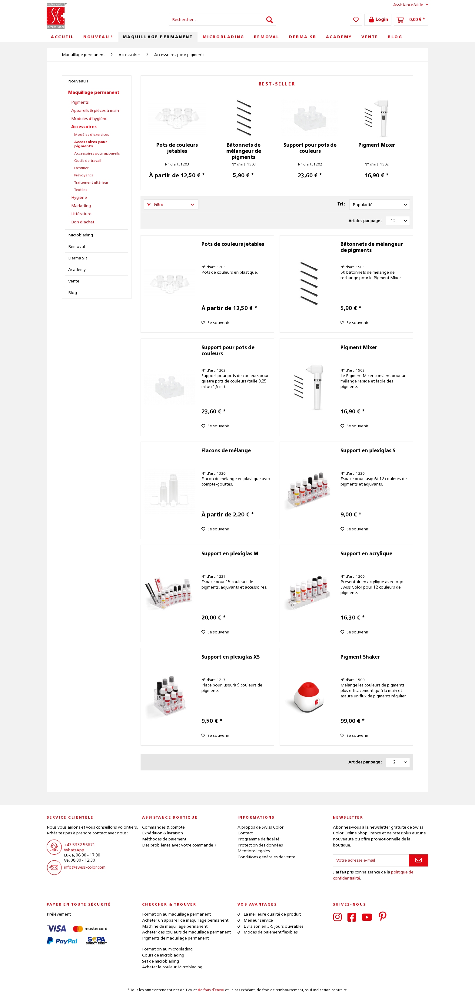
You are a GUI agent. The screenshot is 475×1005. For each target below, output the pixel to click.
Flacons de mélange (226, 451)
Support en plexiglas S (367, 451)
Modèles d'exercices (91, 135)
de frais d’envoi (211, 990)
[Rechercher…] (222, 20)
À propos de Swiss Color (261, 827)
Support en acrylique (366, 554)
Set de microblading (160, 961)
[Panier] (411, 20)
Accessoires (84, 127)
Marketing (81, 206)
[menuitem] (222, 20)
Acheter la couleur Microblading (172, 967)
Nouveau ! (78, 81)
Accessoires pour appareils (97, 153)
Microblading (80, 235)
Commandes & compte (163, 827)
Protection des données (260, 845)
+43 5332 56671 (79, 845)
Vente (73, 281)
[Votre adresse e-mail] (371, 860)
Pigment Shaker (360, 657)
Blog (72, 293)
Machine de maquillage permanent (175, 926)
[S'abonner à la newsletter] (418, 860)
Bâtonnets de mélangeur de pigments (243, 151)
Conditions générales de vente (266, 857)
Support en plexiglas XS (230, 657)
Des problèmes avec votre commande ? (179, 845)
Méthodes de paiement (164, 839)
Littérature (81, 214)
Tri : (341, 204)
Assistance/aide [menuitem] (406, 4)
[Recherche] (269, 20)
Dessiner (81, 168)
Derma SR (77, 258)
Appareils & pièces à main (95, 111)
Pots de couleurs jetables (177, 148)
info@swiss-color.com (84, 867)
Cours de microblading (163, 955)
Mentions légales (254, 851)
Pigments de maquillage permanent (175, 938)
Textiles (80, 190)
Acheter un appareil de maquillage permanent (185, 920)
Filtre (155, 204)
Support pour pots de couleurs (310, 148)
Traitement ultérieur (91, 183)
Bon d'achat (82, 222)
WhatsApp (74, 850)
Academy (77, 270)
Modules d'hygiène (89, 119)
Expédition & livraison (162, 833)
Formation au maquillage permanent (176, 914)
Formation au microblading (167, 949)
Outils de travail (87, 161)
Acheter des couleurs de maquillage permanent (186, 932)
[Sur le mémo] (215, 322)
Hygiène (79, 197)
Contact (245, 833)
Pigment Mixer (376, 145)
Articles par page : (365, 221)
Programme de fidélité (259, 839)
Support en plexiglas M (229, 554)
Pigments (80, 102)
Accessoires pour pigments (90, 144)
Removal (76, 247)
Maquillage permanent (93, 93)
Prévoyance (84, 175)
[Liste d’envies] (356, 20)
